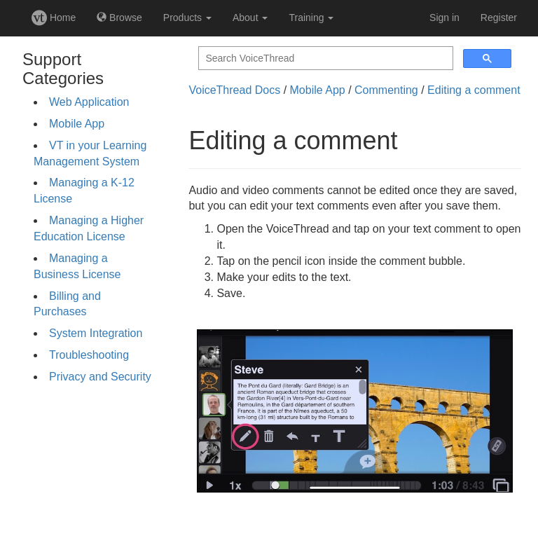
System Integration (95, 333)
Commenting (386, 90)
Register (499, 17)
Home (54, 17)
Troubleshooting (89, 355)
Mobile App (76, 124)
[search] (324, 58)
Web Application (89, 102)
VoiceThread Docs (234, 90)
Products (187, 17)
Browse (119, 17)
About (250, 17)
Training (311, 17)
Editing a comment (473, 90)
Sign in (444, 17)
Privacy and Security (100, 377)
